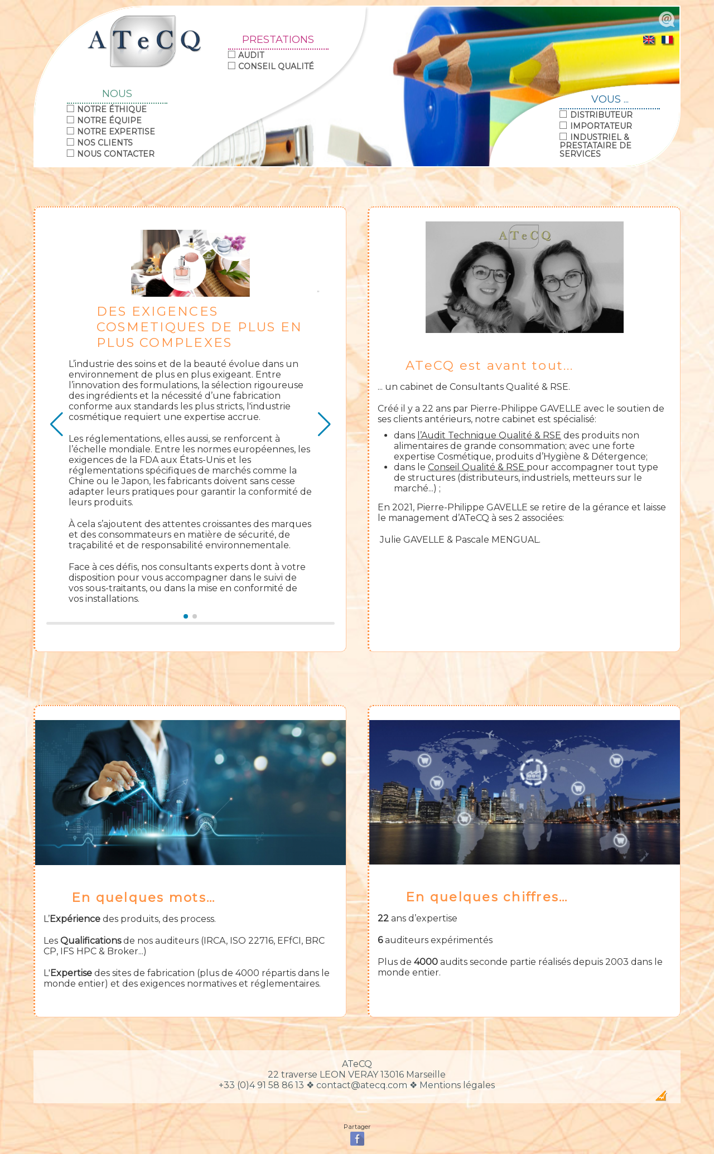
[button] (186, 616)
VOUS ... (610, 99)
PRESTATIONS (278, 40)
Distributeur (601, 115)
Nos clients (105, 143)
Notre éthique (112, 109)
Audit (251, 55)
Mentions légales (457, 1085)
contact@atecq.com (361, 1085)
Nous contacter (116, 154)
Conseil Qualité (276, 66)
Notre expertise (116, 132)
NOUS (117, 94)
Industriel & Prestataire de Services (595, 145)
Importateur (601, 126)
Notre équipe (109, 120)
